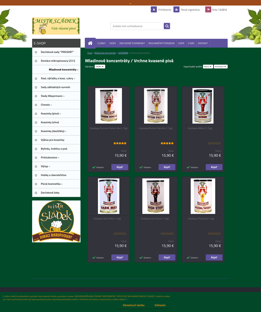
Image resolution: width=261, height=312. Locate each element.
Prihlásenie (165, 10)
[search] (167, 26)
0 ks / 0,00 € (219, 10)
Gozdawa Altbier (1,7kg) (200, 128)
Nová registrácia (190, 10)
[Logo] (56, 26)
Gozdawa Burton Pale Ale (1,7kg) (155, 128)
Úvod (89, 53)
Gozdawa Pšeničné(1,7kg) (201, 218)
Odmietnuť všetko (134, 305)
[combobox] (208, 66)
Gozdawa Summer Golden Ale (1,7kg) (108, 128)
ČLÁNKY (102, 43)
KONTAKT (203, 43)
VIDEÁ (112, 43)
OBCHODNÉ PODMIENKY (132, 43)
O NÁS (191, 43)
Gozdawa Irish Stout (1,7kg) (155, 218)
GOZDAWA (123, 53)
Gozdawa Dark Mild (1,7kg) (107, 218)
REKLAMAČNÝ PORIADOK (162, 43)
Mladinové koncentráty (105, 53)
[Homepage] (92, 43)
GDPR (181, 43)
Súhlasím (160, 305)
